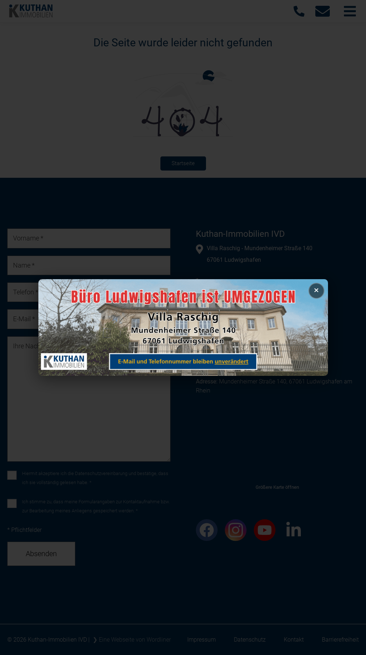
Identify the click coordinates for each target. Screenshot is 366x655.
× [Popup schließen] (316, 290)
